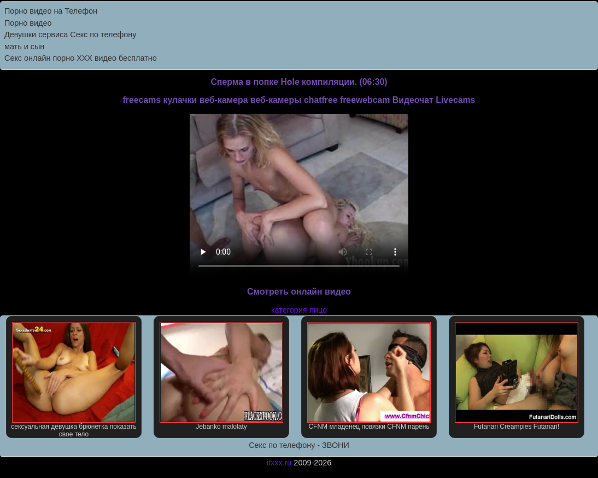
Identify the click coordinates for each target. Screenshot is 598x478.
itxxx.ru (279, 462)
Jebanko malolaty (221, 376)
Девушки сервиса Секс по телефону (70, 34)
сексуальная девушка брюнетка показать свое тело (73, 380)
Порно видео (27, 23)
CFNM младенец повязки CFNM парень (369, 376)
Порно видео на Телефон (50, 11)
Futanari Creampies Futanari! (516, 376)
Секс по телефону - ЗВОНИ (299, 445)
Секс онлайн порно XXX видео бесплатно (80, 58)
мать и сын (24, 46)
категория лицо (299, 310)
